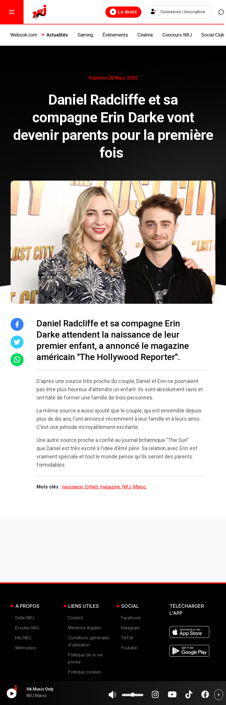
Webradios (25, 647)
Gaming (85, 35)
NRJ (126, 487)
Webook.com (23, 35)
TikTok (127, 637)
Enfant (91, 487)
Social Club (212, 35)
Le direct (120, 12)
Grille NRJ (24, 617)
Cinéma (145, 35)
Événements (115, 35)
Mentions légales (84, 627)
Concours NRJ (177, 35)
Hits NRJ (23, 637)
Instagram (130, 627)
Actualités (57, 35)
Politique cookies (84, 671)
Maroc (139, 487)
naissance (72, 487)
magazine (110, 487)
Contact (75, 617)
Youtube (129, 647)
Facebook (131, 617)
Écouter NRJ (27, 627)
